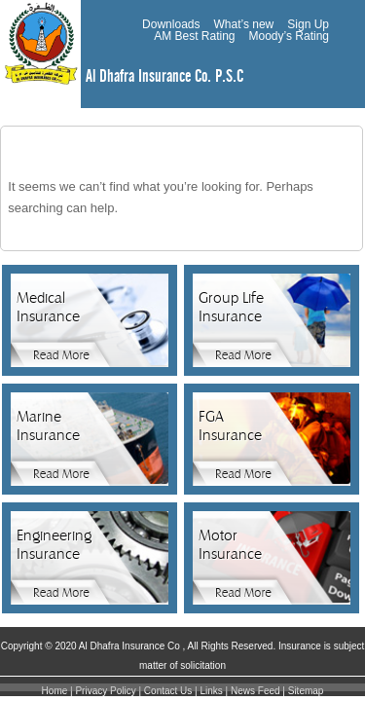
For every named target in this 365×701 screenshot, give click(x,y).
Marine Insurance (48, 426)
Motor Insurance (230, 545)
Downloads (171, 24)
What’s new (243, 24)
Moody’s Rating (289, 36)
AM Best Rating (194, 36)
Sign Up (308, 24)
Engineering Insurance (54, 545)
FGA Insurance (230, 426)
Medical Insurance (48, 307)
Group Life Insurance (231, 307)
